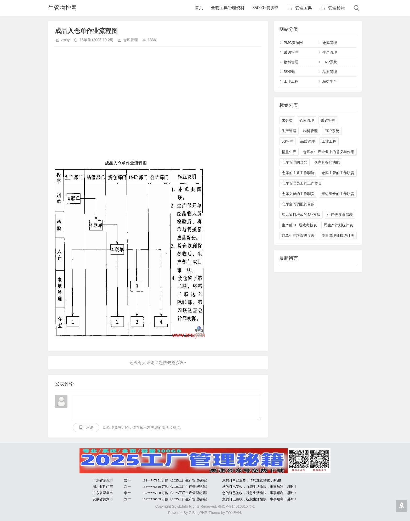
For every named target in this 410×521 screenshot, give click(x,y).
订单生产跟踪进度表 (298, 235)
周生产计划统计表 (338, 225)
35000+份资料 (265, 7)
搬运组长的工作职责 (337, 194)
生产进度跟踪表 (340, 214)
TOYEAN (233, 513)
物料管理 (291, 62)
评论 (89, 427)
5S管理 (289, 72)
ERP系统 (329, 62)
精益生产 (329, 81)
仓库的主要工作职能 (298, 173)
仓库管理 (130, 40)
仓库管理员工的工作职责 (302, 183)
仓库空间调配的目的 (298, 204)
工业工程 (291, 81)
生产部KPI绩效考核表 (299, 225)
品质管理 (329, 72)
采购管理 (291, 52)
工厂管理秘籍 (332, 7)
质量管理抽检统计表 (337, 235)
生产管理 (329, 52)
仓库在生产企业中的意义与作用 (328, 152)
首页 (199, 7)
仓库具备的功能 (327, 162)
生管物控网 (62, 7)
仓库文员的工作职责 (298, 194)
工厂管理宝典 (299, 7)
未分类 (287, 120)
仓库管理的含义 (294, 162)
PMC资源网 (293, 43)
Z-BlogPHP (198, 513)
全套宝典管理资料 (227, 7)
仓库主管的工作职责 (337, 173)
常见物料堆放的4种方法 (301, 214)
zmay (65, 40)
